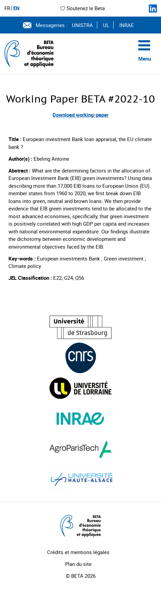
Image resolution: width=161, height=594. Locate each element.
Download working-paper (80, 114)
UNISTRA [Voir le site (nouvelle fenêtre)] (82, 25)
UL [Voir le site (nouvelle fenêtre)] (106, 25)
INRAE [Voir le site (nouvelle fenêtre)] (126, 25)
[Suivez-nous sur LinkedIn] (153, 8)
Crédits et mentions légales (78, 552)
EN (16, 8)
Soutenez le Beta (82, 8)
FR (7, 8)
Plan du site (78, 564)
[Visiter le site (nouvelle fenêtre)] (80, 327)
